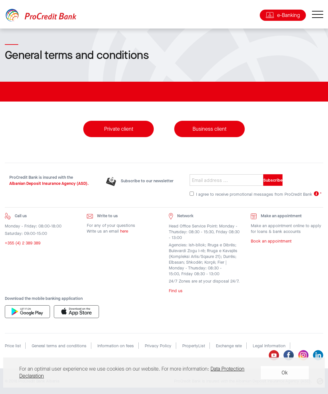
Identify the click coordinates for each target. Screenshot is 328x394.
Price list (13, 346)
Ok (285, 372)
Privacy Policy (158, 346)
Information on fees (115, 346)
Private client (118, 129)
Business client (209, 129)
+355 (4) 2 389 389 (22, 244)
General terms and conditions (59, 346)
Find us (176, 292)
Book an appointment (271, 242)
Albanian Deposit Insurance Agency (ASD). (49, 183)
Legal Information (269, 346)
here (124, 232)
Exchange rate (229, 346)
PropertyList (193, 346)
